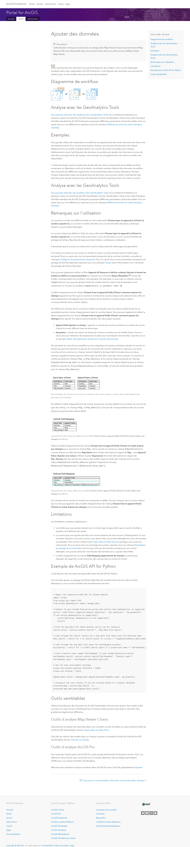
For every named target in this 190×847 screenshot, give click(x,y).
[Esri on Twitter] (143, 809)
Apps (67, 4)
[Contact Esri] (155, 809)
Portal (32, 4)
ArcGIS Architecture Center (63, 835)
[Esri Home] (146, 801)
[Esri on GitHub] (151, 809)
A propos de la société (106, 806)
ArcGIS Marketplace (60, 830)
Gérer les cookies (62, 842)
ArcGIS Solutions (58, 826)
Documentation (13, 830)
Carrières (100, 810)
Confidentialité (47, 842)
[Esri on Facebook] (147, 809)
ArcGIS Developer (59, 822)
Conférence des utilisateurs (108, 818)
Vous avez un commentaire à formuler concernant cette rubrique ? (114, 777)
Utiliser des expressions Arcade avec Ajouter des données (92, 338)
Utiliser (21, 19)
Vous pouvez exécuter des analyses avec (79, 114)
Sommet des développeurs (108, 822)
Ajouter (138, 764)
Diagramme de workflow (162, 39)
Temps (108, 262)
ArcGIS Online (57, 806)
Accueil (11, 19)
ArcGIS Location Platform (62, 818)
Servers (40, 4)
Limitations (155, 66)
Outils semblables (159, 74)
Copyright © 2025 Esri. (15, 842)
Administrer (32, 19)
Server (9, 814)
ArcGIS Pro (56, 810)
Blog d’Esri (101, 814)
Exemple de (166, 70)
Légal (72, 842)
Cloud (60, 4)
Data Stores (50, 4)
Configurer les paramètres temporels (77, 259)
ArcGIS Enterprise (16, 3)
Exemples (155, 51)
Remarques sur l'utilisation (162, 62)
